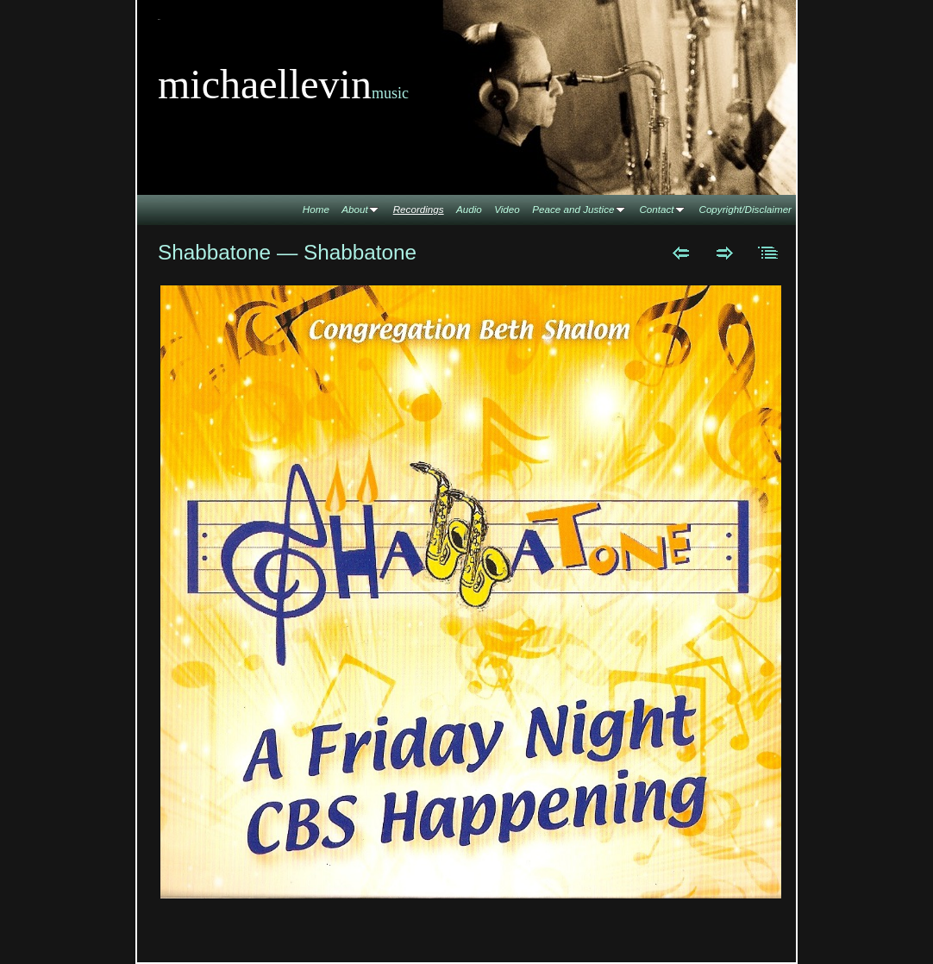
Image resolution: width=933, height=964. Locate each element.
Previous (681, 252)
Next (725, 252)
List (769, 252)
